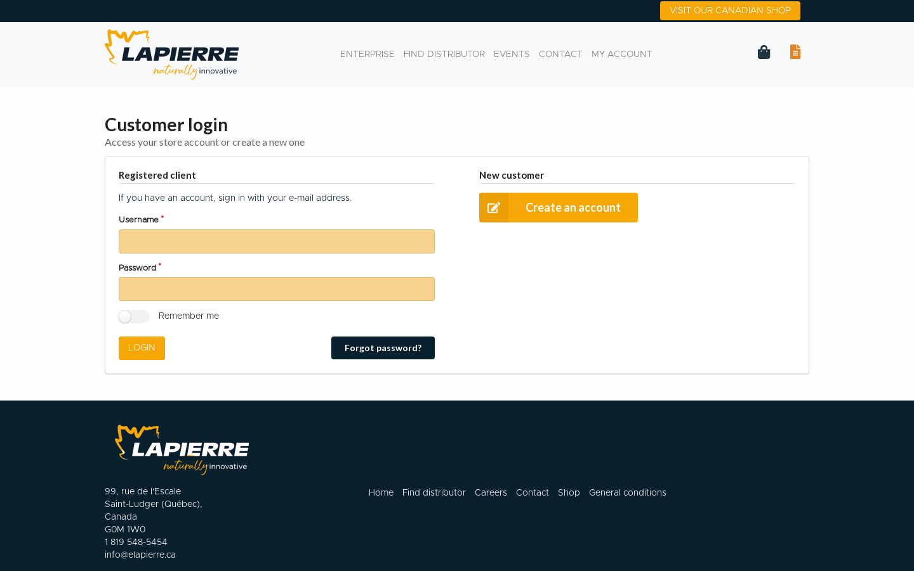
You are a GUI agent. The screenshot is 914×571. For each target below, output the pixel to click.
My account (622, 54)
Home (381, 492)
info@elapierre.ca (140, 555)
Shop (569, 492)
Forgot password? (383, 347)
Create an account (550, 207)
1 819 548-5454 (136, 542)
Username (139, 220)
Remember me (189, 316)
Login (142, 347)
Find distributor (444, 54)
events (512, 54)
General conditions (627, 492)
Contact (561, 54)
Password (137, 268)
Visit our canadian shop (730, 10)
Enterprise (367, 54)
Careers (491, 492)
